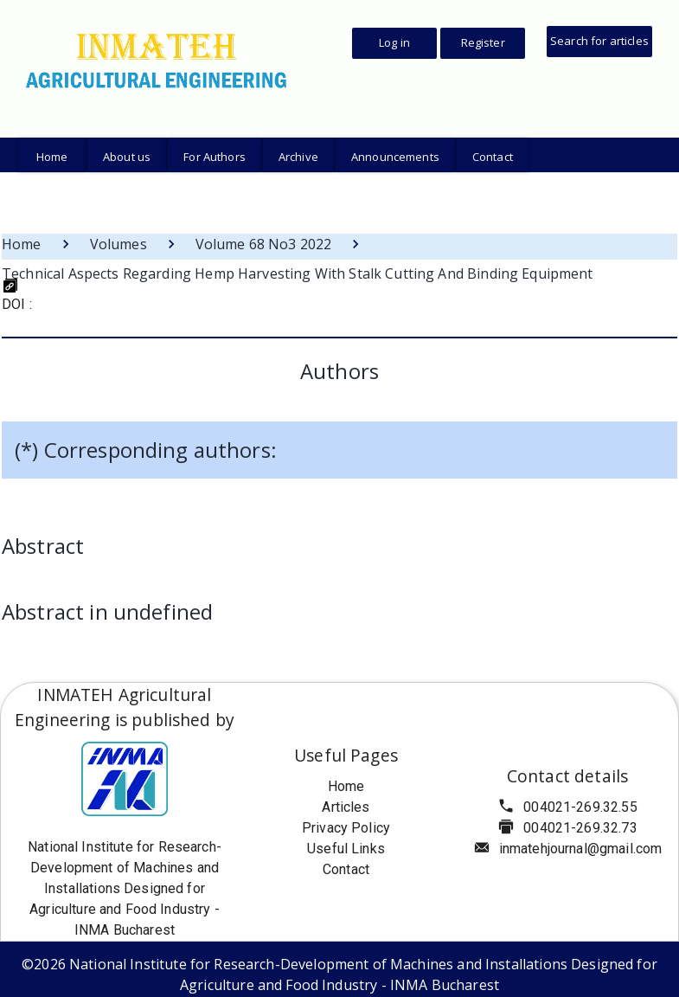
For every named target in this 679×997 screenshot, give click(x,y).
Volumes (118, 244)
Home (22, 244)
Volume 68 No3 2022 (263, 244)
